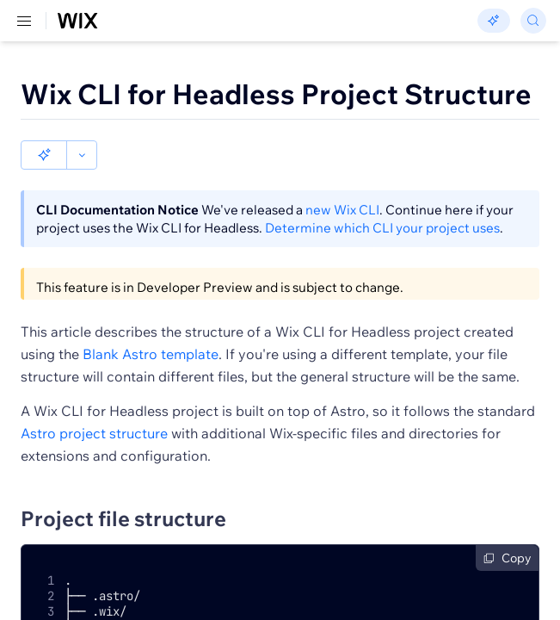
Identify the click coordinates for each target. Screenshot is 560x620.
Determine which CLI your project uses (382, 198)
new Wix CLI (342, 180)
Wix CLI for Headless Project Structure (276, 94)
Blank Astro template (150, 324)
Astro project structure (94, 403)
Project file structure (123, 489)
